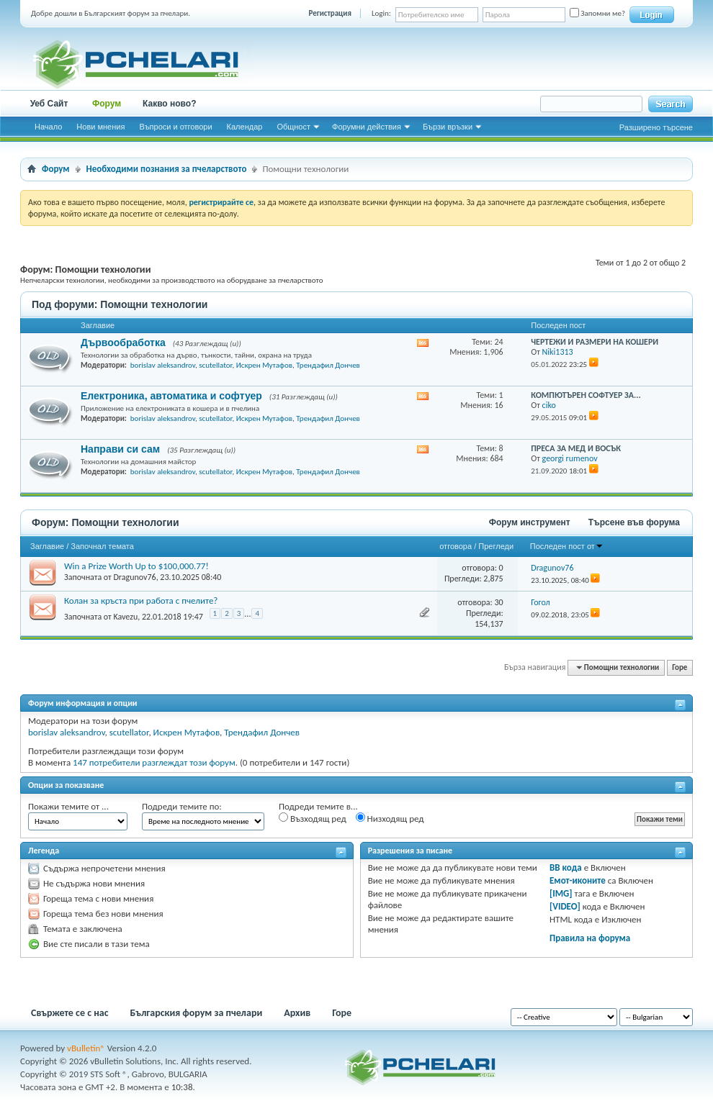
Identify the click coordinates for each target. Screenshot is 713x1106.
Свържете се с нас (70, 1013)
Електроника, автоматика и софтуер (171, 396)
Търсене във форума (634, 522)
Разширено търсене (656, 127)
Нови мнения (100, 126)
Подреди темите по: (182, 806)
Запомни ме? (597, 13)
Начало (48, 126)
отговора (455, 546)
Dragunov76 (134, 577)
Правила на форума (590, 938)
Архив (297, 1013)
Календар (245, 126)
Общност (293, 126)
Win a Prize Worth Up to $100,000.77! (136, 566)
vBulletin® (86, 1048)
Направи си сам (120, 449)
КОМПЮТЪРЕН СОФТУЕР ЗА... (585, 395)
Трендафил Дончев (328, 365)
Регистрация (330, 13)
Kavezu (125, 616)
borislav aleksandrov (162, 365)
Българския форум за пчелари (196, 1013)
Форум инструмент (529, 522)
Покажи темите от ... (68, 806)
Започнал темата (102, 546)
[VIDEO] (565, 906)
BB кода (566, 867)
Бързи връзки (447, 126)
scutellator (215, 365)
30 (498, 602)
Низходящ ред (390, 818)
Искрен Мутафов (264, 365)
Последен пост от (567, 546)
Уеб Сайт (49, 104)
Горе (679, 667)
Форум (106, 104)
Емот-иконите (578, 880)
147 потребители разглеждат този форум (154, 762)
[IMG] (561, 893)
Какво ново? (170, 104)
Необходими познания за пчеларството (166, 168)
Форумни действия (366, 126)
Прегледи (496, 546)
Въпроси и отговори (175, 126)
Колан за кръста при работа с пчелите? (141, 600)
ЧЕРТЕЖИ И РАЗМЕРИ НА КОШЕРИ (594, 342)
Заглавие (47, 546)
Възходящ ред (312, 818)
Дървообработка (123, 342)
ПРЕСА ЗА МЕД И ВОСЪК (576, 448)
